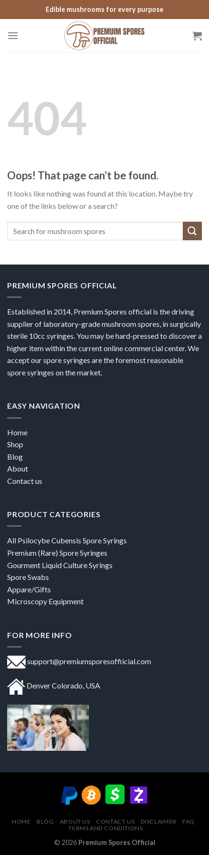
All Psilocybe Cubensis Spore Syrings (67, 540)
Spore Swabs (28, 576)
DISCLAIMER (159, 821)
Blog (45, 821)
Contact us (24, 480)
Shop (16, 444)
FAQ (188, 821)
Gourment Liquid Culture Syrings (60, 565)
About (17, 468)
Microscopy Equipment (45, 601)
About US (75, 821)
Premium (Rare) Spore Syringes (57, 552)
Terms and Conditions (105, 828)
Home (17, 432)
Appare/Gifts (29, 589)
